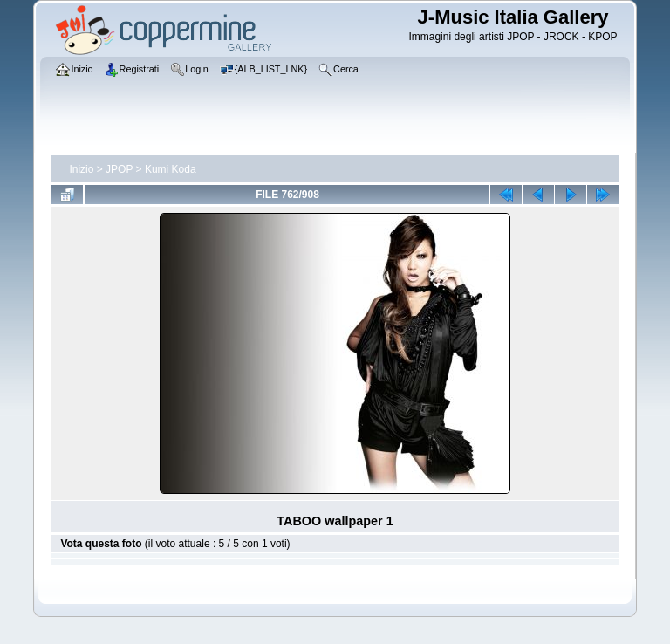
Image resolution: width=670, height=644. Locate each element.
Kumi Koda (170, 169)
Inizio (81, 169)
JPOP (119, 169)
